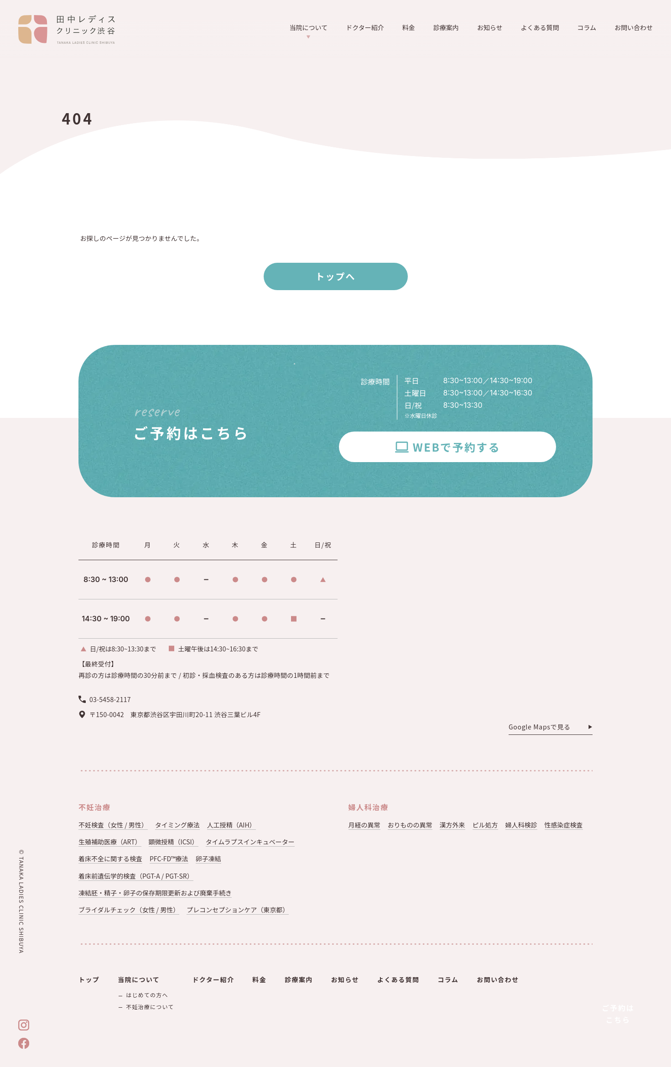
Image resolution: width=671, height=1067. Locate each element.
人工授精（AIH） (231, 824)
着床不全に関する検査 (110, 858)
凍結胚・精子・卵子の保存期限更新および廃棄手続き (155, 892)
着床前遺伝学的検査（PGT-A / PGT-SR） (135, 875)
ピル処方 (485, 824)
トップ (88, 979)
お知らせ (490, 27)
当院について (309, 31)
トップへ (336, 276)
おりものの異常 (410, 824)
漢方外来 (452, 824)
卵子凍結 (208, 858)
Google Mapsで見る (540, 727)
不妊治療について (150, 1006)
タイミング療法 (177, 824)
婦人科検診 (521, 824)
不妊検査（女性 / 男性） (113, 824)
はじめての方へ (147, 995)
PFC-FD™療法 (169, 858)
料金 (408, 27)
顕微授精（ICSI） (173, 841)
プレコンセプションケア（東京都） (238, 909)
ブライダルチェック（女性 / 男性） (128, 909)
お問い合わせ (633, 27)
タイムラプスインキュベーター (250, 841)
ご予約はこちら (618, 1013)
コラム (586, 27)
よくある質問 (539, 27)
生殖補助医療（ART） (109, 841)
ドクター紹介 (365, 27)
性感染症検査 (564, 824)
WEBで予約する (456, 447)
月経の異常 (364, 824)
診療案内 (446, 27)
